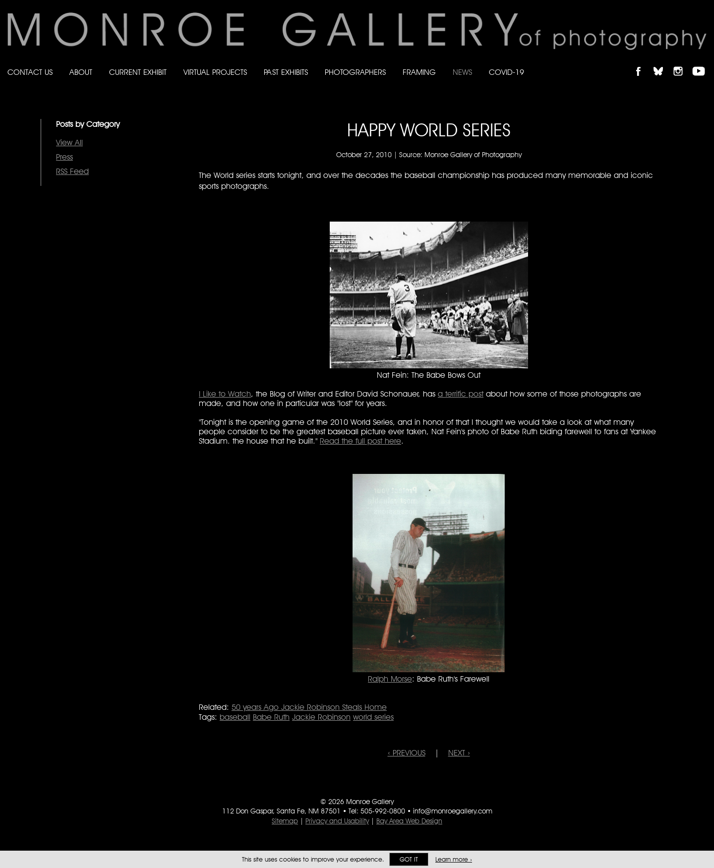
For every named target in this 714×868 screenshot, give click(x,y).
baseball (235, 717)
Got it (409, 859)
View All (69, 142)
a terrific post (460, 394)
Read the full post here (360, 441)
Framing (419, 72)
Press (64, 157)
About (80, 72)
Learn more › (453, 859)
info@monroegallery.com (452, 811)
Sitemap (285, 821)
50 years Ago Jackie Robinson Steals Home (309, 707)
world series (373, 717)
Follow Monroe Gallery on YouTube (702, 62)
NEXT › (459, 752)
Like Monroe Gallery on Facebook (643, 62)
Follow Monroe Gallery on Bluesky (663, 62)
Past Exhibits (286, 72)
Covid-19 (506, 72)
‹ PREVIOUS (406, 752)
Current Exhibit (138, 72)
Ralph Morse (390, 679)
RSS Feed (72, 171)
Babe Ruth (271, 717)
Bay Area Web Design (409, 821)
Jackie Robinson (321, 717)
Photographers (355, 72)
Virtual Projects (215, 72)
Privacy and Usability (337, 821)
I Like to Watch (225, 394)
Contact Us (30, 72)
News (462, 72)
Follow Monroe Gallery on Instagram (682, 62)
